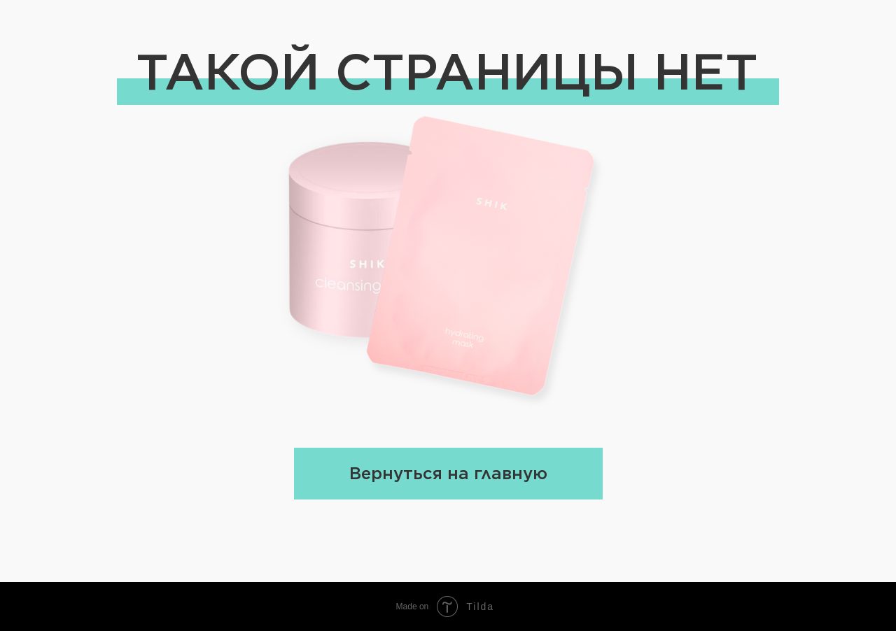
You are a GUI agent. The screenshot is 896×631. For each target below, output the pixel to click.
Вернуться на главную (448, 473)
